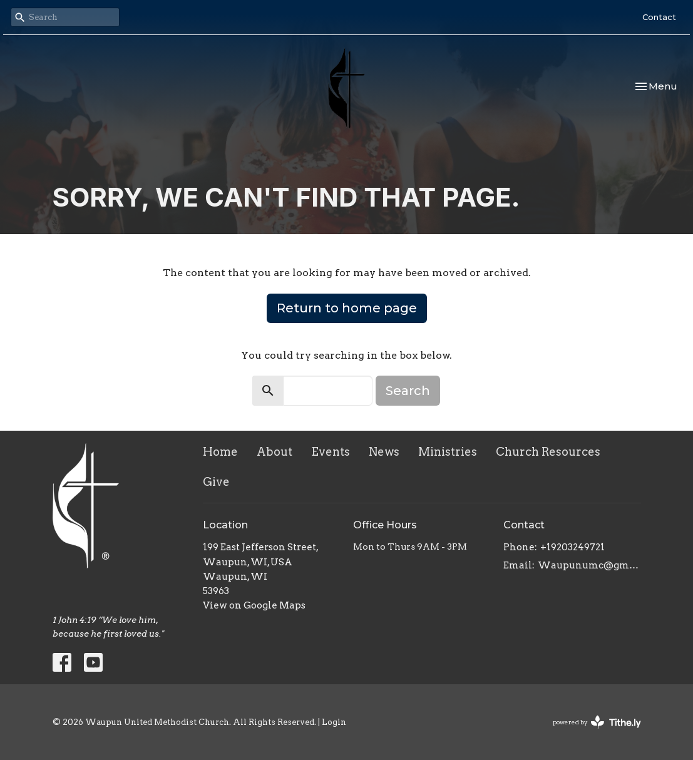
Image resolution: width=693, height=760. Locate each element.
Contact (659, 17)
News (384, 451)
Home (220, 451)
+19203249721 (572, 547)
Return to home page (347, 308)
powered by (597, 722)
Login (334, 722)
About (274, 451)
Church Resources (548, 451)
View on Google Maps (254, 605)
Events (330, 451)
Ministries (447, 451)
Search (408, 390)
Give (216, 481)
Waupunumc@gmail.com (589, 565)
